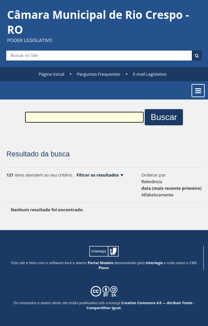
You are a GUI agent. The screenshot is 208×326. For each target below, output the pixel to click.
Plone (104, 267)
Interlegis (154, 262)
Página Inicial (51, 74)
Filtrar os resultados (97, 175)
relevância (151, 181)
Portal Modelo (100, 262)
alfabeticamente (157, 195)
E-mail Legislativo (149, 74)
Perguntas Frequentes (98, 74)
